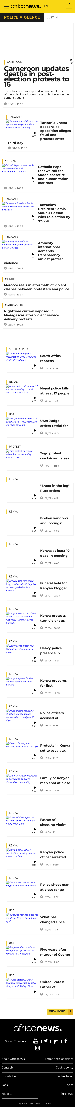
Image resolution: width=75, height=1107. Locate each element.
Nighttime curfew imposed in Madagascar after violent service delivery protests (31, 315)
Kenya (13, 479)
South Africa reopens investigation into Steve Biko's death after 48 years (55, 359)
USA (11, 414)
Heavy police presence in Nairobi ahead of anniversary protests (54, 651)
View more (57, 1011)
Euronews (66, 1094)
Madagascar (14, 305)
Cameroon (14, 62)
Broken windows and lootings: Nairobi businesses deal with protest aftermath (54, 521)
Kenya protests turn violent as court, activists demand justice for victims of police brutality (53, 619)
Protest (15, 446)
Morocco (12, 279)
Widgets (7, 1094)
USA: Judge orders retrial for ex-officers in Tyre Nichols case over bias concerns (55, 424)
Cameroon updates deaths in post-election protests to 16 (36, 76)
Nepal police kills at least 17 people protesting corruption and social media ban (54, 391)
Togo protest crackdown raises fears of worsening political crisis (54, 456)
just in (52, 17)
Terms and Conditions (59, 1059)
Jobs (5, 1085)
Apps (70, 1085)
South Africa (18, 349)
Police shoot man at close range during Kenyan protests (54, 888)
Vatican (10, 161)
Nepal (13, 381)
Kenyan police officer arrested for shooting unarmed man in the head (54, 855)
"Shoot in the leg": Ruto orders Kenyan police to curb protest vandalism (55, 489)
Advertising (65, 1076)
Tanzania (15, 116)
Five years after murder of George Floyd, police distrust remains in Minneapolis (55, 953)
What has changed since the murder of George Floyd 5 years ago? (52, 920)
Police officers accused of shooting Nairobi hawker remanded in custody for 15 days (54, 716)
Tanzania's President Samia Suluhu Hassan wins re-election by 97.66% (54, 213)
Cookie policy (64, 1067)
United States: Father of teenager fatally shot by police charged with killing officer (53, 985)
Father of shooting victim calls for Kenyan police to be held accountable (54, 823)
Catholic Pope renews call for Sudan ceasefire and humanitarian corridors (53, 175)
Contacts (8, 1067)
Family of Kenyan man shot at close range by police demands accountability (55, 781)
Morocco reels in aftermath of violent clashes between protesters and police (36, 287)
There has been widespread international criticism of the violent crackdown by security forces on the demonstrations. (36, 94)
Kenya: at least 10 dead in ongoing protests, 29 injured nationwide (55, 554)
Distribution (9, 1076)
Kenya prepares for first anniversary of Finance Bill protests (53, 684)
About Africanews (13, 1059)
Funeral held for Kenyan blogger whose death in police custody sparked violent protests (53, 586)
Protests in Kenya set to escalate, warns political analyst (55, 749)
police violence (22, 18)
